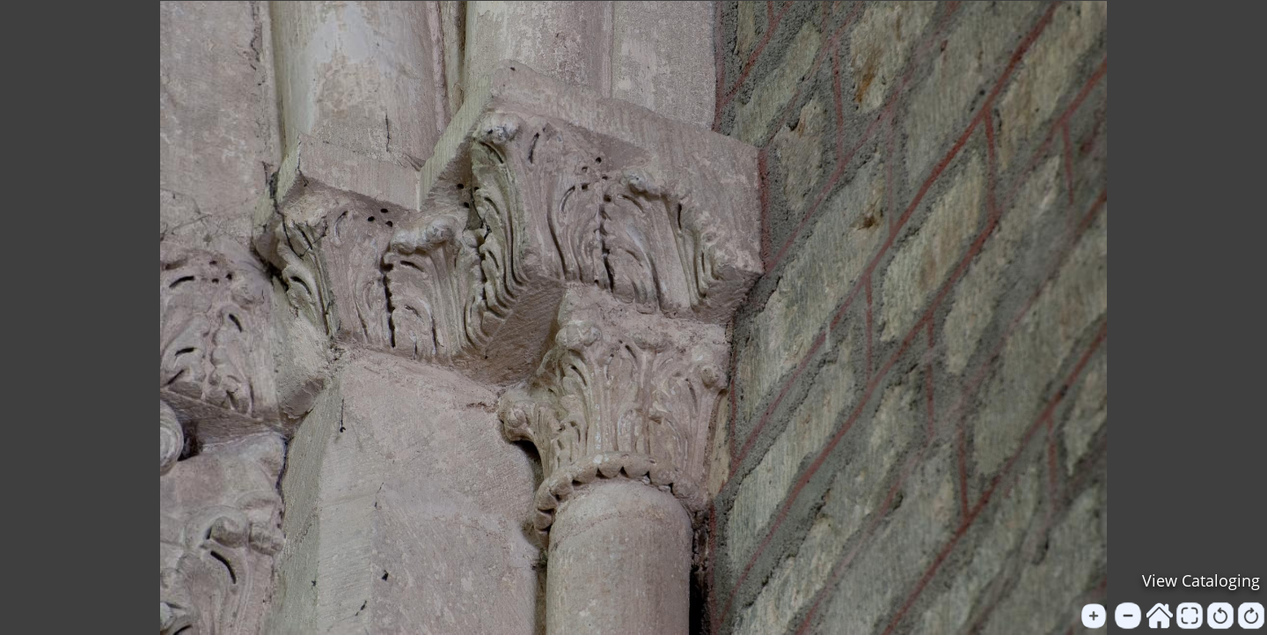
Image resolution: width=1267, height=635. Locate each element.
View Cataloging (1201, 580)
